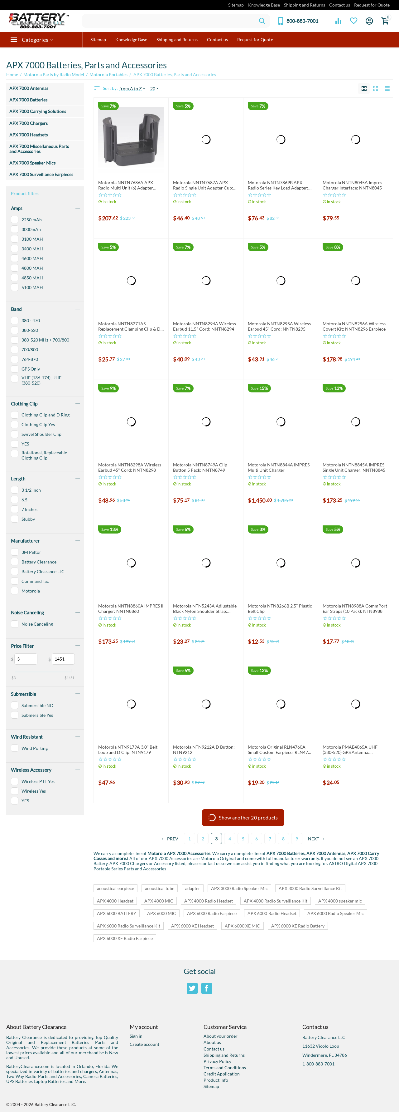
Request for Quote (372, 4)
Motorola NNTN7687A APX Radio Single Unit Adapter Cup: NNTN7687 (203, 185)
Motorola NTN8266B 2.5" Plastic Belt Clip (280, 608)
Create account (144, 1044)
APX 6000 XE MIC (242, 925)
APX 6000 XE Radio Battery (297, 925)
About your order (221, 1036)
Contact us (339, 4)
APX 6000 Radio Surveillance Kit (128, 925)
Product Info (216, 1080)
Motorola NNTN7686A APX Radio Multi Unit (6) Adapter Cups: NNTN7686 (125, 185)
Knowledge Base (264, 4)
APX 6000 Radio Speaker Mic (335, 913)
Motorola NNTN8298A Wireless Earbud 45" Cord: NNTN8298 (129, 467)
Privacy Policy (217, 1061)
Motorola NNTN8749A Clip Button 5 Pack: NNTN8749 (200, 467)
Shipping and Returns (304, 4)
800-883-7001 (302, 21)
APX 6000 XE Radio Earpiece (125, 938)
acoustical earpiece (115, 888)
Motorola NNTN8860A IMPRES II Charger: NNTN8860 (130, 608)
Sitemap (236, 4)
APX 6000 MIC (161, 913)
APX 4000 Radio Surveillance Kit (275, 900)
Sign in (136, 1036)
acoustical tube (159, 888)
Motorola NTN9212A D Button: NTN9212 (204, 750)
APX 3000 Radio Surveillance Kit (310, 888)
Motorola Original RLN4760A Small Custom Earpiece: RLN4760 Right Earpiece (280, 750)
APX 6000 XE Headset (192, 925)
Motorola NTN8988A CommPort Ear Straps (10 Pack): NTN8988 (355, 608)
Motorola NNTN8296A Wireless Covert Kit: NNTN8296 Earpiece (354, 326)
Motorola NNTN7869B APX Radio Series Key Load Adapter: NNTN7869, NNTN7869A (278, 185)
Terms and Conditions (225, 1067)
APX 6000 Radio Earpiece (212, 913)
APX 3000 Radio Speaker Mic (239, 888)
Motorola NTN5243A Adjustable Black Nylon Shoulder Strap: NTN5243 (205, 608)
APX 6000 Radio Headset (272, 913)
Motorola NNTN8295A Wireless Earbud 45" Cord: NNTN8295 (279, 326)
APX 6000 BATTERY (116, 913)
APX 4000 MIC (158, 900)
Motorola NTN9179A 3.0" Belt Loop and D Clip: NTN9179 (127, 750)
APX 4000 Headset (115, 900)
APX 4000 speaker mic (340, 900)
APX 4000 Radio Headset (208, 900)
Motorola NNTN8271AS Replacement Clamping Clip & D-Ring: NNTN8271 (130, 326)
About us (212, 1042)
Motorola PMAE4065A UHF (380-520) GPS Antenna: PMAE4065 (350, 750)
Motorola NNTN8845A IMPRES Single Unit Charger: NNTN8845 (354, 467)
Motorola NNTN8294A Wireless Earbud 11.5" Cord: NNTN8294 (204, 326)
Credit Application (222, 1073)
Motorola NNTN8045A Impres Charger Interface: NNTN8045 (352, 185)
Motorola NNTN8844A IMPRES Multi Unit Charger (279, 467)
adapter (192, 888)
